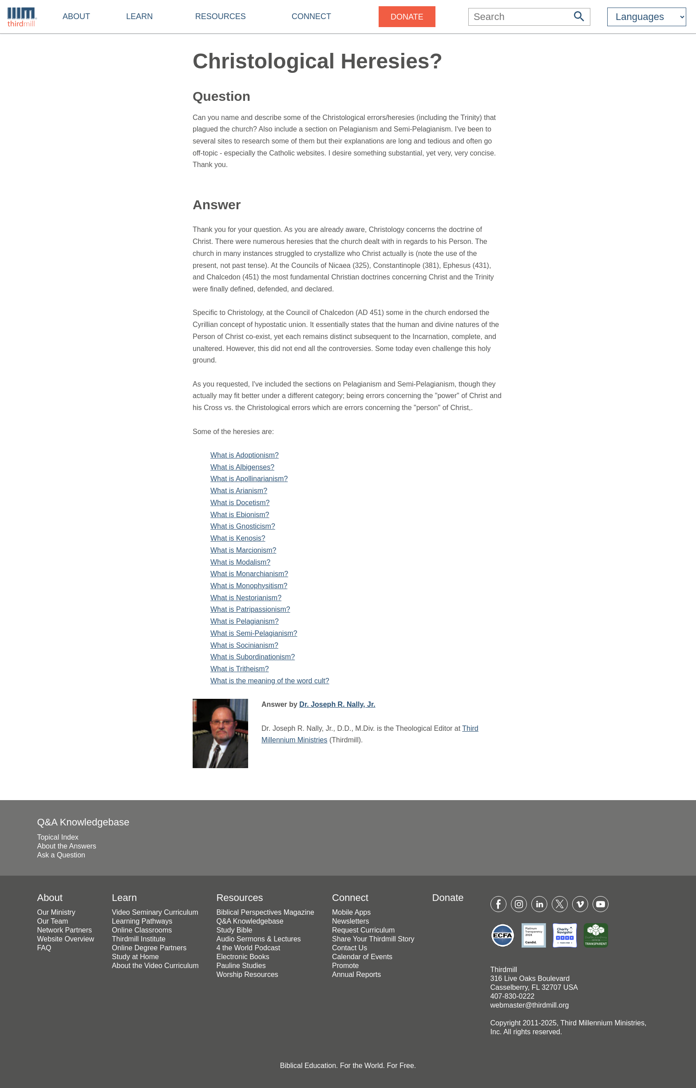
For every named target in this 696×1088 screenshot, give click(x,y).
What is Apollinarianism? (249, 478)
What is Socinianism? (244, 645)
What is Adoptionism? (244, 455)
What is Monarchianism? (249, 574)
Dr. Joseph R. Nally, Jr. (337, 704)
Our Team (52, 921)
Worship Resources (247, 974)
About (76, 16)
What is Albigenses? (242, 467)
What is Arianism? (238, 490)
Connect (311, 16)
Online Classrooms (142, 930)
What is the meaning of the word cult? (269, 681)
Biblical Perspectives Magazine (265, 912)
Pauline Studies (240, 965)
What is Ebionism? (239, 514)
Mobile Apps (351, 912)
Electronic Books (242, 956)
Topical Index (57, 837)
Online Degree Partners (149, 948)
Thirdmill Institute (139, 939)
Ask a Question (61, 855)
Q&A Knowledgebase (83, 822)
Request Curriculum (363, 930)
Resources (220, 16)
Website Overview (65, 939)
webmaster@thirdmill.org (529, 1005)
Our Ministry (56, 912)
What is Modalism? (240, 562)
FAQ (44, 948)
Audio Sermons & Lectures (258, 939)
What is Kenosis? (237, 538)
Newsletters (350, 921)
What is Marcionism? (243, 550)
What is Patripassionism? (250, 609)
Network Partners (64, 930)
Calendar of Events (362, 956)
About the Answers (66, 846)
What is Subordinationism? (252, 657)
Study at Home (135, 956)
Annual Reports (356, 974)
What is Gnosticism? (242, 526)
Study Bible (234, 930)
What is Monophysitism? (248, 586)
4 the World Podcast (248, 948)
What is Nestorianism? (245, 598)
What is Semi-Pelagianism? (253, 633)
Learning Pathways (142, 921)
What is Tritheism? (239, 669)
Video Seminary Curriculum (155, 912)
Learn (139, 16)
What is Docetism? (239, 502)
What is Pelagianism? (244, 621)
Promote (345, 965)
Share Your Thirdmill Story (373, 939)
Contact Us (349, 948)
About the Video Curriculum (155, 965)
